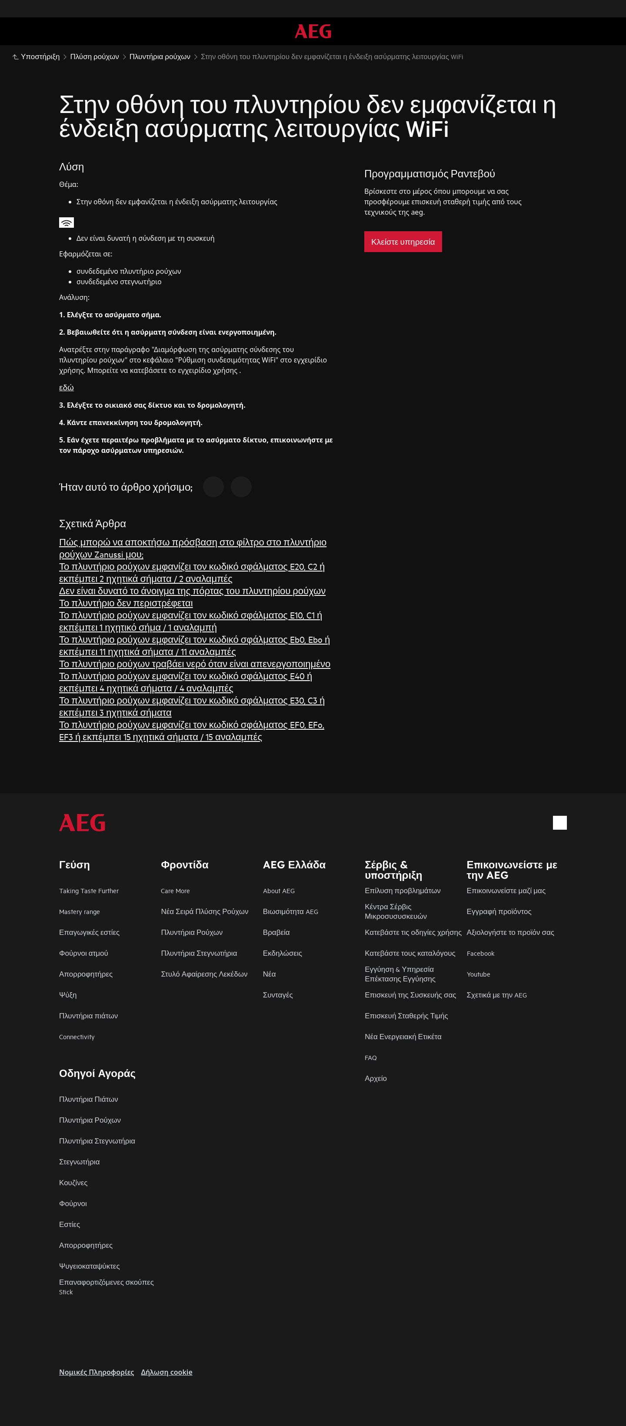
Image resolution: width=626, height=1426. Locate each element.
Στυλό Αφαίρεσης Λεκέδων (204, 974)
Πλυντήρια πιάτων (88, 1015)
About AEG (279, 890)
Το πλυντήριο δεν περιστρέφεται (126, 602)
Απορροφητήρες (86, 974)
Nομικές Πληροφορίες (96, 1372)
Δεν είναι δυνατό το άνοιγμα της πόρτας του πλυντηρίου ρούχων (192, 590)
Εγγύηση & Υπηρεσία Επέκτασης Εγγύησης (400, 974)
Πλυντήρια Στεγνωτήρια (199, 953)
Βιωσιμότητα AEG (290, 911)
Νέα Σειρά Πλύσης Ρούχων (204, 911)
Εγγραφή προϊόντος (499, 911)
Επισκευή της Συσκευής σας (410, 995)
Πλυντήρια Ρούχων (192, 932)
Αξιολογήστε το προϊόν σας (510, 932)
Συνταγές (278, 995)
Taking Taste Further (89, 890)
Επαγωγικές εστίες (89, 932)
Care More (175, 890)
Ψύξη (68, 995)
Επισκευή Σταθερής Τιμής (406, 1015)
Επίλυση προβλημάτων (403, 890)
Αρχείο (376, 1078)
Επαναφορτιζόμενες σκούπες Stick (106, 1287)
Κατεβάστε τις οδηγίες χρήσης (413, 932)
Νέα (269, 974)
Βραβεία (276, 932)
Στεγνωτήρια (79, 1161)
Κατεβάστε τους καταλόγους (410, 953)
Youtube (478, 974)
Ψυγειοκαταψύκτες (89, 1266)
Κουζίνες (73, 1182)
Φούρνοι (73, 1203)
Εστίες (69, 1224)
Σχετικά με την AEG (497, 995)
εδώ (66, 387)
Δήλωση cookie (166, 1372)
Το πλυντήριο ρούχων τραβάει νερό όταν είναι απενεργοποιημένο (194, 663)
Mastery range (79, 911)
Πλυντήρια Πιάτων (88, 1099)
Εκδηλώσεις (282, 953)
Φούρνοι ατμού (83, 953)
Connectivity (77, 1036)
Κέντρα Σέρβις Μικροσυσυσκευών (396, 911)
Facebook (481, 953)
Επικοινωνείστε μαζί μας (506, 890)
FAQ (371, 1057)
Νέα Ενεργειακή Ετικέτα (403, 1036)
